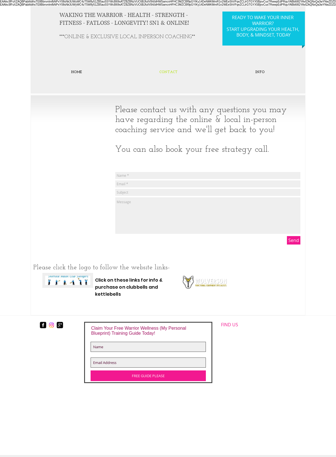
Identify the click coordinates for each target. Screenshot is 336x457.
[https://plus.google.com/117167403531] (60, 325)
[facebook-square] (43, 325)
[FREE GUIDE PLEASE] (148, 375)
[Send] (293, 240)
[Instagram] (51, 325)
